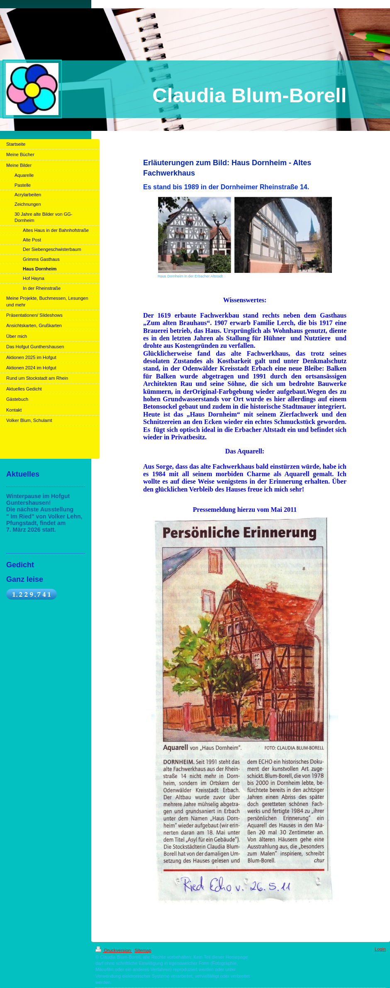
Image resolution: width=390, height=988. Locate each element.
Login (380, 949)
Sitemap (142, 950)
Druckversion (113, 950)
